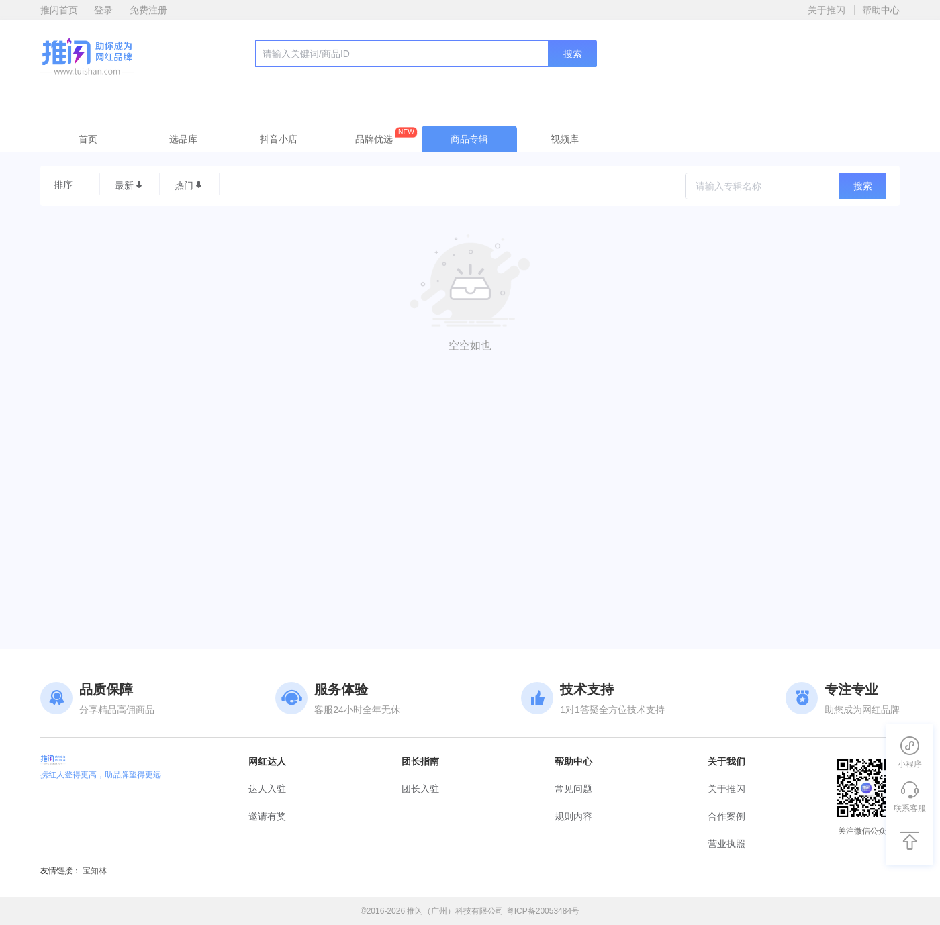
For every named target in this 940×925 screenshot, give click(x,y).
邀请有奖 (267, 816)
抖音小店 (278, 139)
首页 (88, 139)
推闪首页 (59, 10)
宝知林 (95, 870)
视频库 (565, 139)
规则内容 (573, 816)
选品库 (183, 139)
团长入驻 (420, 788)
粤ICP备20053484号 (542, 911)
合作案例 (726, 816)
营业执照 (726, 843)
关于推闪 (826, 10)
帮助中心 (881, 10)
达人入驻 (267, 788)
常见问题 (573, 788)
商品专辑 (469, 139)
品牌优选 (386, 136)
